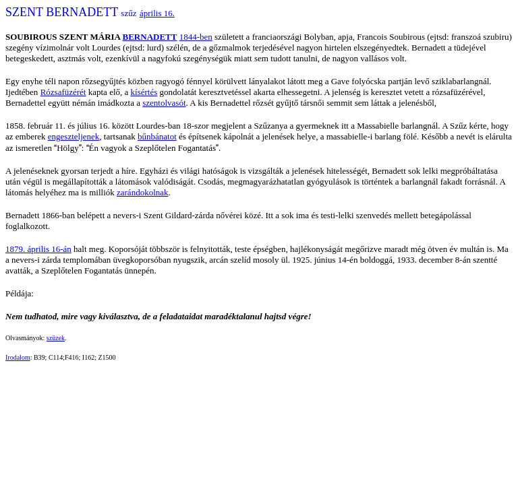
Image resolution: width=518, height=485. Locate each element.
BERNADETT (150, 37)
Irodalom (17, 357)
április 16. (157, 13)
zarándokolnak (143, 192)
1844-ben (195, 37)
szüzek (56, 338)
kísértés (144, 92)
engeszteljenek (74, 136)
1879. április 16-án (38, 249)
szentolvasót (163, 103)
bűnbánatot (157, 136)
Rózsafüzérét (63, 92)
